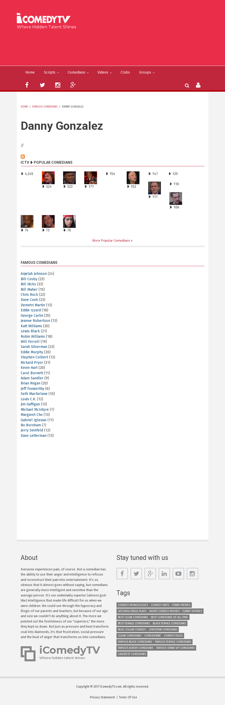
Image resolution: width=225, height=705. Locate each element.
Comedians (76, 72)
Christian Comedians (163, 629)
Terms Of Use (128, 697)
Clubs (125, 72)
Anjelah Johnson (34, 274)
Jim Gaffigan (30, 404)
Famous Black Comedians (135, 641)
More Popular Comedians (111, 240)
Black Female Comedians (169, 623)
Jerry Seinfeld (32, 430)
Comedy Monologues (133, 605)
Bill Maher (29, 289)
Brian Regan (30, 383)
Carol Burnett (32, 373)
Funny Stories (192, 611)
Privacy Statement (102, 697)
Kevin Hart (29, 368)
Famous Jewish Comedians (135, 648)
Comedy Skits (160, 605)
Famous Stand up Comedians (175, 648)
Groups (145, 72)
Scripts (49, 72)
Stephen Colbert (34, 357)
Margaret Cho (32, 415)
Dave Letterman (33, 435)
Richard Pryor (32, 362)
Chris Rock (29, 294)
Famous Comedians (44, 106)
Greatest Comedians (132, 654)
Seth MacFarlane (34, 394)
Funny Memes (181, 605)
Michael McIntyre (35, 409)
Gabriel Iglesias (33, 420)
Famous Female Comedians (173, 641)
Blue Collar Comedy (132, 629)
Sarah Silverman (34, 347)
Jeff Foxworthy (32, 388)
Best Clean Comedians (133, 617)
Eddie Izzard (31, 310)
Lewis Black (30, 331)
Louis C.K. (28, 399)
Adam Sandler (32, 378)
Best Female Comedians (134, 623)
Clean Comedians (129, 635)
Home (30, 72)
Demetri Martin (33, 305)
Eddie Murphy (32, 352)
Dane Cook (29, 300)
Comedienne (152, 635)
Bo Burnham (31, 425)
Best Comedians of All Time (169, 617)
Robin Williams (33, 336)
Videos (103, 72)
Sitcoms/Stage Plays (132, 611)
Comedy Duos (173, 635)
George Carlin (32, 315)
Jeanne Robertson (35, 321)
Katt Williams (31, 326)
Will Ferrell (30, 341)
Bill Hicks (28, 284)
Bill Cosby (29, 279)
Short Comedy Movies (164, 611)
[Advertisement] (114, 46)
